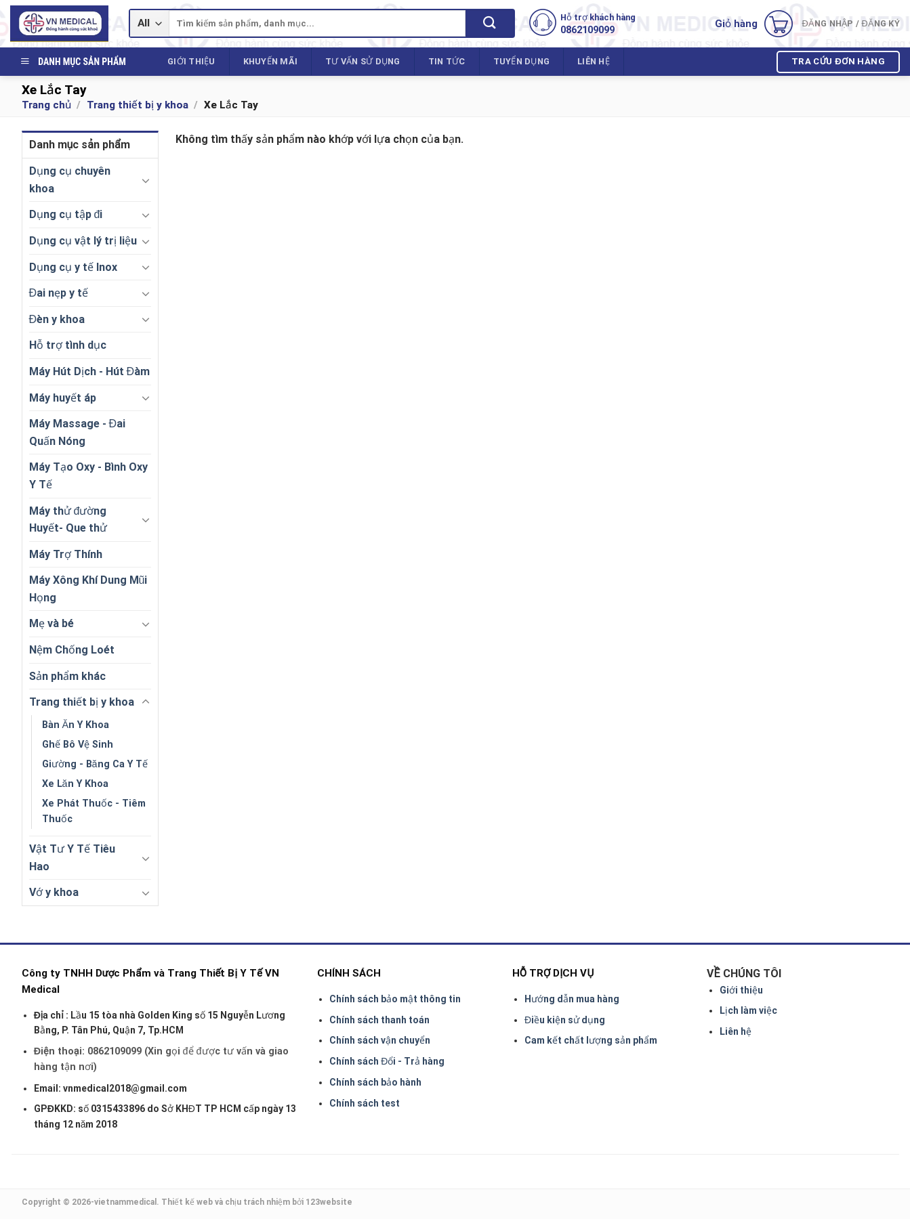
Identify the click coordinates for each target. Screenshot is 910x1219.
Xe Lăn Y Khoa (75, 784)
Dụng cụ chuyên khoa (69, 180)
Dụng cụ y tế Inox (73, 267)
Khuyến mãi (270, 61)
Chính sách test (364, 1103)
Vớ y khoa (54, 892)
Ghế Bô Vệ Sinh (77, 744)
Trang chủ (46, 105)
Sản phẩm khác (67, 676)
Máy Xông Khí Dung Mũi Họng (88, 589)
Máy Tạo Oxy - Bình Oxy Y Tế (88, 476)
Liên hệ (593, 61)
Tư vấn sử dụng (362, 61)
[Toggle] (145, 180)
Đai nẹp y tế (59, 292)
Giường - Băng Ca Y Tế (95, 764)
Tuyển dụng (521, 61)
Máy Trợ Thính (65, 554)
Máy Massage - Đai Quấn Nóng (77, 432)
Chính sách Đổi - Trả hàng (386, 1061)
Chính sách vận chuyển (379, 1040)
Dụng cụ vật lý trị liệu (83, 240)
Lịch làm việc (748, 1010)
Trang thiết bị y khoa (137, 105)
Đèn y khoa (57, 319)
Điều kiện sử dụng (564, 1019)
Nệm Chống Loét (72, 649)
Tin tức (447, 61)
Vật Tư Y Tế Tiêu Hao (72, 857)
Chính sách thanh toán (379, 1019)
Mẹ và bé (51, 623)
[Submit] (490, 23)
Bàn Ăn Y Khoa (76, 725)
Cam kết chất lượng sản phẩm (590, 1040)
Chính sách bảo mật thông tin (395, 998)
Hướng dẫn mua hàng (571, 998)
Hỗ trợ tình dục (67, 345)
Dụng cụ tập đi (66, 214)
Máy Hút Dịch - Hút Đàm (89, 371)
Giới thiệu (191, 61)
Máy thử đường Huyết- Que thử (68, 520)
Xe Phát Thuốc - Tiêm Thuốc (94, 811)
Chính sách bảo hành (375, 1082)
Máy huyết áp (62, 397)
